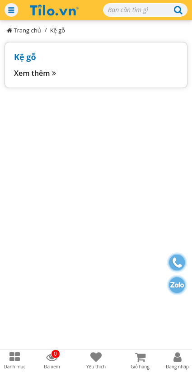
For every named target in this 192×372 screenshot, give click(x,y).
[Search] (145, 10)
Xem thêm (35, 73)
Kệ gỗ (58, 30)
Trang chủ (24, 30)
